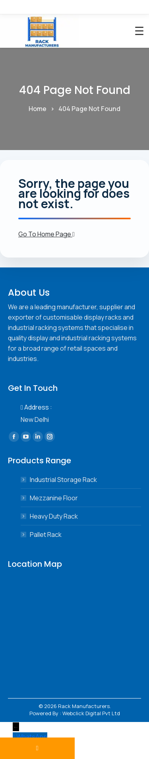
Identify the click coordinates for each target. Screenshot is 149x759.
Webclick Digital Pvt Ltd (91, 713)
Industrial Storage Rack (63, 479)
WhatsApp (31, 736)
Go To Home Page (46, 234)
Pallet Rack (46, 534)
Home (37, 108)
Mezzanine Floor (54, 498)
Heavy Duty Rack (54, 516)
